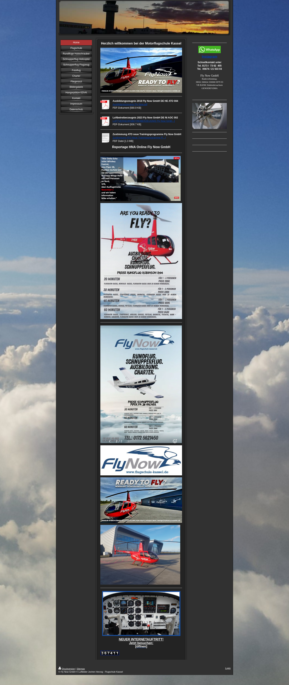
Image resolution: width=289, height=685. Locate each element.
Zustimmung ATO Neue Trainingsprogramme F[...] (139, 137)
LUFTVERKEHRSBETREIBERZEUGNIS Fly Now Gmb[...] (144, 121)
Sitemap (81, 669)
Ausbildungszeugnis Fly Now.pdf (130, 104)
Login (228, 668)
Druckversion (66, 669)
